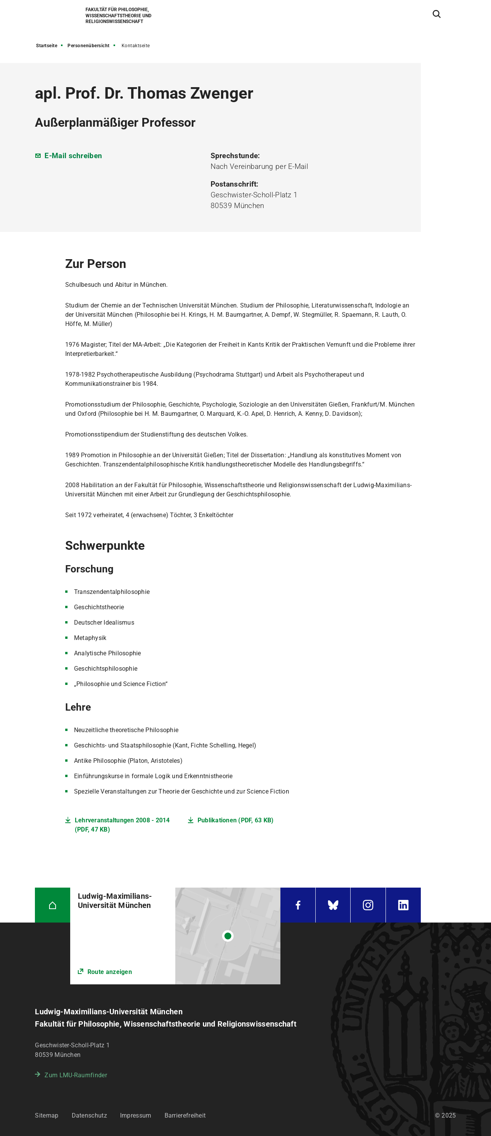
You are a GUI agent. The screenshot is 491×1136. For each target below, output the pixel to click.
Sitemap (46, 1115)
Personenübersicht (89, 45)
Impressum (136, 1115)
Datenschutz (89, 1115)
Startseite (46, 45)
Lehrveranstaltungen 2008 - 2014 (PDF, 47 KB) (122, 825)
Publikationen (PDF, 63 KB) (236, 820)
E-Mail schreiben (73, 155)
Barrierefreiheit (185, 1115)
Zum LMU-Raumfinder (75, 1075)
